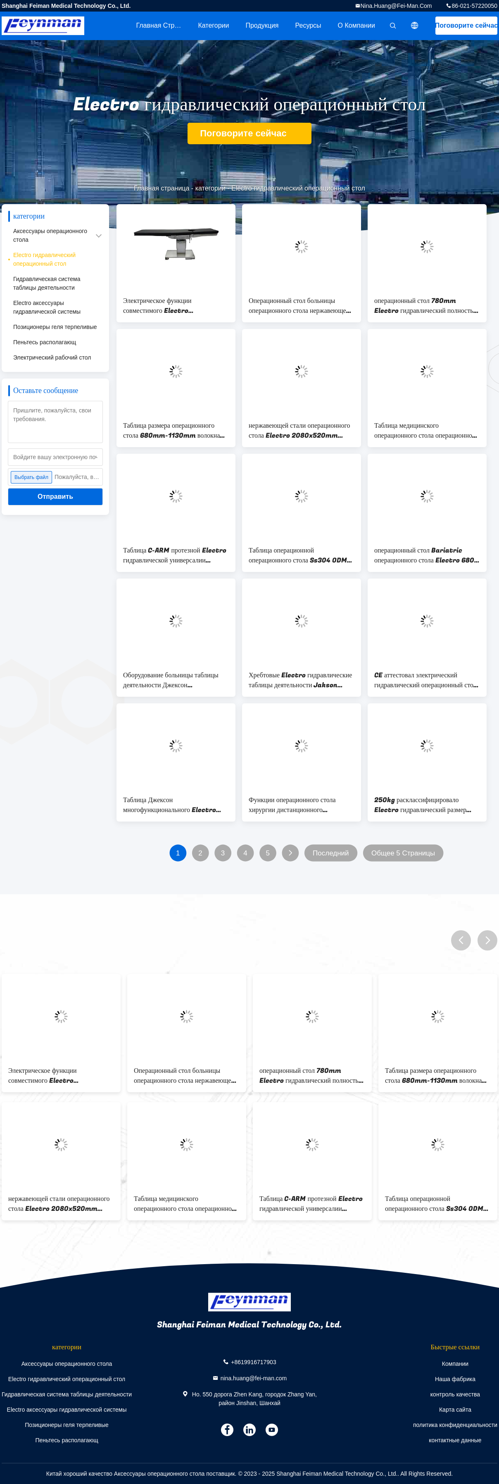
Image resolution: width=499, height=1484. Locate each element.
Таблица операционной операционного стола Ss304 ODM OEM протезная (298, 555)
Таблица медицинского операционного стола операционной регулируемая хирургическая (425, 431)
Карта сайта (455, 1409)
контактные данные (455, 1440)
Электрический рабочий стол (52, 357)
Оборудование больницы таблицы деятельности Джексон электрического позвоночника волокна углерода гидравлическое (171, 680)
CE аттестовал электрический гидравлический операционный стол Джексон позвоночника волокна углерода (425, 680)
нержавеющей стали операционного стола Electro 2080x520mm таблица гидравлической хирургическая (299, 431)
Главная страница (163, 25)
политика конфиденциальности (455, 1425)
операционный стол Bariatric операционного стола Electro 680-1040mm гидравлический (425, 555)
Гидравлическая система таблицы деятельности (47, 283)
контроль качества (455, 1394)
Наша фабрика (455, 1379)
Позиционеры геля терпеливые (55, 327)
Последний (331, 853)
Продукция (261, 25)
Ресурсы (308, 25)
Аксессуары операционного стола (50, 235)
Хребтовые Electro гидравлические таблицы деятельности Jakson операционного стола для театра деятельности (300, 680)
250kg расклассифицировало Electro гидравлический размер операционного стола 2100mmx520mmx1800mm (420, 805)
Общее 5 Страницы (403, 853)
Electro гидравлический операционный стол (44, 259)
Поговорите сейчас (466, 25)
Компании (455, 1363)
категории (213, 25)
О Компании (356, 25)
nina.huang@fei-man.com (396, 5)
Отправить (55, 496)
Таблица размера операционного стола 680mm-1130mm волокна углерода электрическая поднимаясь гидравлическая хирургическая (173, 431)
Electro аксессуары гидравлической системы (47, 307)
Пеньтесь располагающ (44, 342)
